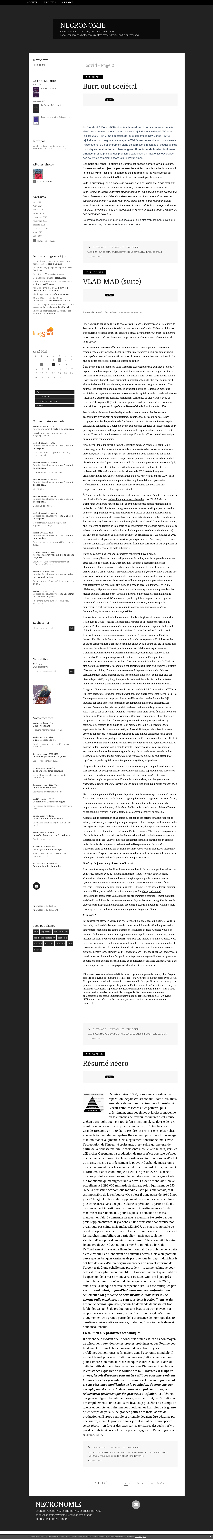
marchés (156, 1034)
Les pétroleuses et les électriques (51, 835)
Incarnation (60, 278)
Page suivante (158, 1482)
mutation (49, 943)
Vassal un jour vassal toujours (53, 575)
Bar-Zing (37, 270)
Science (40, 405)
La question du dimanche (47, 866)
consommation (61, 931)
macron (37, 949)
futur (36, 931)
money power (137, 1456)
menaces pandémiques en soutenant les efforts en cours (126, 942)
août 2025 (37, 232)
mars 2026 (38, 206)
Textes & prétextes (54, 274)
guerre (113, 1034)
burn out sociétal (102, 252)
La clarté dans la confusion (48, 818)
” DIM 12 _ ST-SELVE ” (43, 288)
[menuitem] (34, 2)
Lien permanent (96, 247)
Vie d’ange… (39, 294)
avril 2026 (37, 202)
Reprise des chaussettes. (46, 445)
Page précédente (104, 1482)
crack (148, 1034)
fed (133, 1034)
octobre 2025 (39, 224)
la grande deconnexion (47, 401)
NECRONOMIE (83, 25)
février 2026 (38, 209)
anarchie (142, 1452)
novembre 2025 (40, 221)
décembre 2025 (40, 217)
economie (62, 937)
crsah (159, 252)
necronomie (39, 429)
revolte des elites (102, 1452)
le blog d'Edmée (54, 264)
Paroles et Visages (45, 284)
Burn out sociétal (110, 86)
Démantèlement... (41, 278)
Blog (39, 392)
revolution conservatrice (124, 1452)
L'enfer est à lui (41, 726)
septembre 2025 (40, 228)
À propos (67, 2)
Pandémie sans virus (44, 787)
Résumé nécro (105, 1063)
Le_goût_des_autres (59, 294)
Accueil (32, 2)
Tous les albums (45, 181)
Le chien (37, 274)
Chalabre (50, 313)
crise (70, 943)
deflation (38, 943)
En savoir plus (140, 1536)
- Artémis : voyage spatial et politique (51, 268)
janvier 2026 (38, 213)
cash (142, 1034)
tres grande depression (44, 937)
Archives (50, 2)
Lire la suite (61, 148)
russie (96, 1034)
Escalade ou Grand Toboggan (49, 801)
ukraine (143, 252)
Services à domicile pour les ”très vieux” (53, 282)
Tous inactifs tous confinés (48, 771)
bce (137, 1034)
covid (136, 252)
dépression (46, 931)
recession (60, 943)
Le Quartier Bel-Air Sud (59, 301)
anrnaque (125, 1456)
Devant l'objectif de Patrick (56, 307)
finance (151, 252)
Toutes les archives (46, 240)
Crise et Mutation (44, 396)
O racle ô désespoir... (62, 429)
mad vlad (104, 1034)
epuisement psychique (122, 252)
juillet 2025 (38, 236)
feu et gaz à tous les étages (48, 849)
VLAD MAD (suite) (112, 281)
